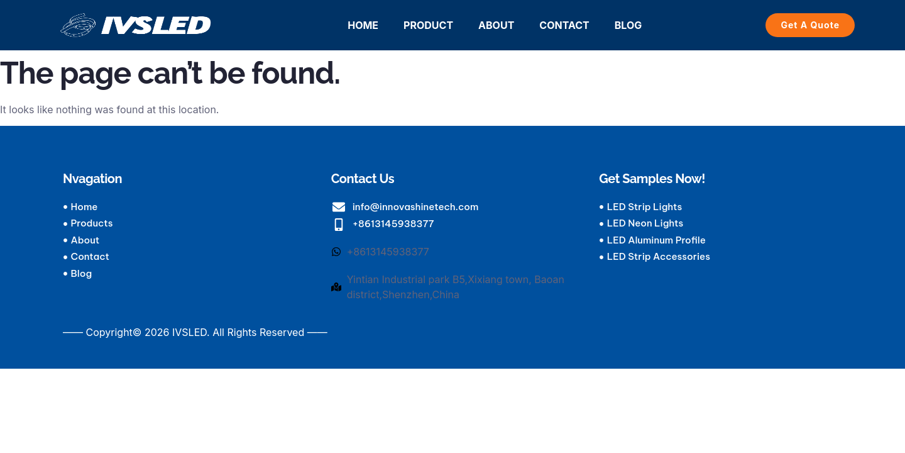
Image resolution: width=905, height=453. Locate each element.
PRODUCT (428, 25)
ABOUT (496, 25)
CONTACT (564, 25)
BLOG (628, 25)
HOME (363, 25)
